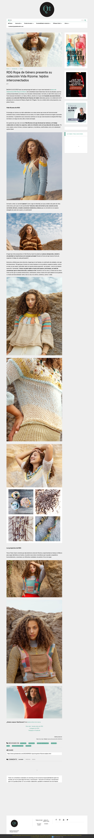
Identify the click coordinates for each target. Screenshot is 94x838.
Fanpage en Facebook (34, 730)
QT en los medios (39, 824)
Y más (62, 836)
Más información (57, 836)
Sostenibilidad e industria (43, 23)
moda (21, 68)
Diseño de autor (29, 23)
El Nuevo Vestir (57, 23)
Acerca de (18, 23)
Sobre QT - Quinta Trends (46, 821)
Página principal (39, 820)
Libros (67, 23)
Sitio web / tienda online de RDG (34, 726)
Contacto (46, 823)
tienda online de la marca (34, 722)
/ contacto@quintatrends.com (15, 26)
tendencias (14, 68)
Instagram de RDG (34, 728)
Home (10, 23)
